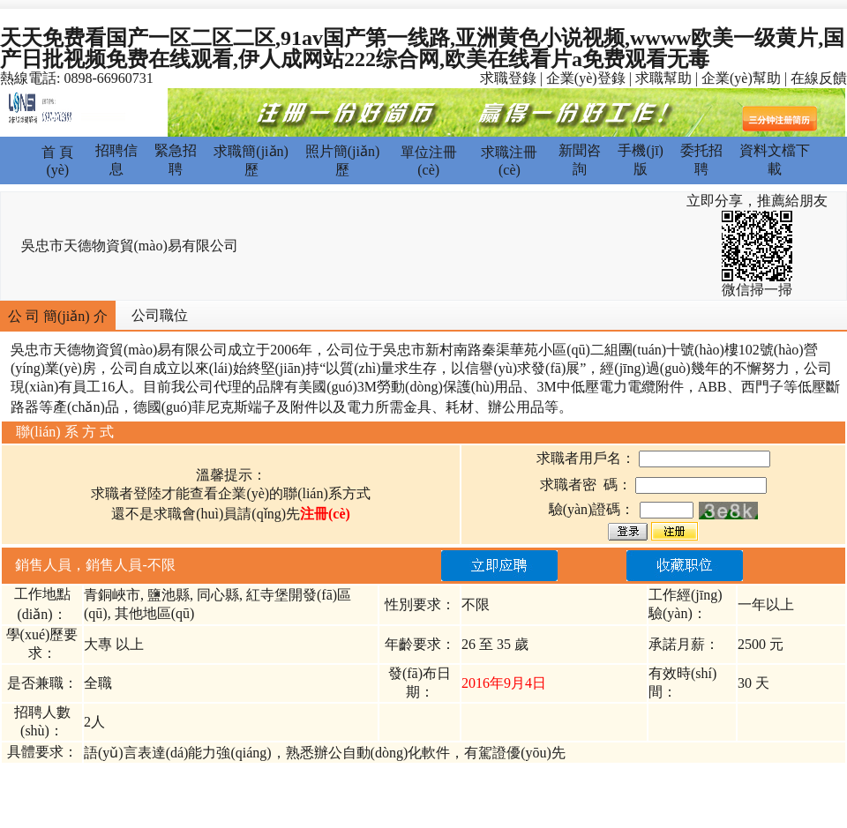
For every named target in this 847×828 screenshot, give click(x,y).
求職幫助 (663, 78)
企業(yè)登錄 (586, 78)
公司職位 (159, 315)
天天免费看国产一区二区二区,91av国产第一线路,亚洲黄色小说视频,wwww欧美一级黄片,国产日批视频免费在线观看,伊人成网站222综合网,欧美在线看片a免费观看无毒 (422, 48)
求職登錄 (508, 78)
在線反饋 (819, 78)
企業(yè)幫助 (741, 78)
